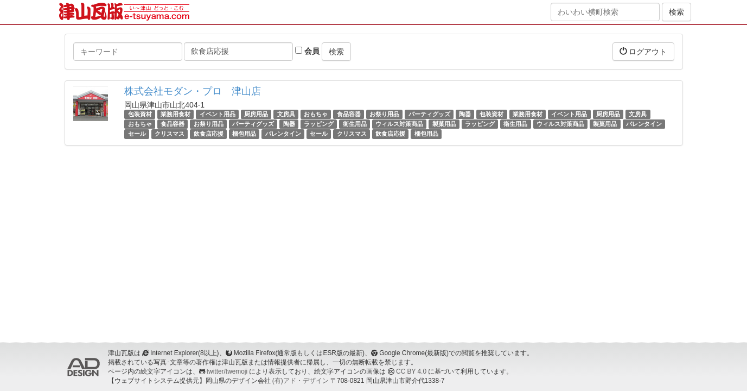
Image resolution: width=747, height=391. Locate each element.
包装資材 (140, 114)
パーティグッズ (429, 114)
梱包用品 (244, 133)
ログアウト (643, 51)
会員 (307, 51)
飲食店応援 (209, 133)
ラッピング (319, 124)
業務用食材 (175, 114)
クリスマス (169, 133)
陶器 (465, 114)
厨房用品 (256, 114)
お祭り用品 (384, 114)
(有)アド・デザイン (300, 380)
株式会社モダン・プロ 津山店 (192, 91)
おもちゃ (316, 114)
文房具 (286, 114)
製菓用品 (444, 124)
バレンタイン (644, 124)
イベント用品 (217, 114)
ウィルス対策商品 (399, 124)
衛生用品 (355, 124)
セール (137, 133)
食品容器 (349, 114)
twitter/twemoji (227, 371)
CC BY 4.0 (411, 371)
